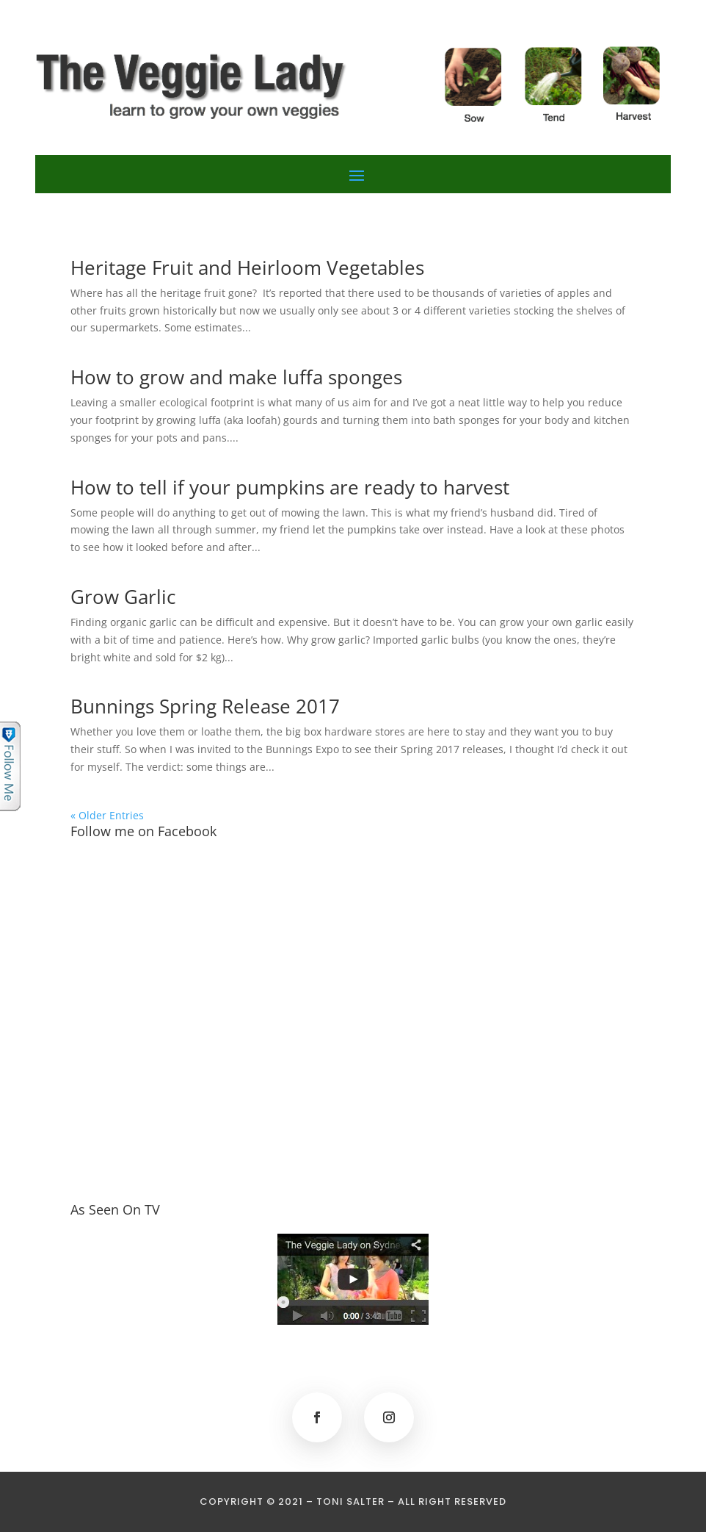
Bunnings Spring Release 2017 (205, 706)
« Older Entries (107, 815)
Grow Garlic (122, 596)
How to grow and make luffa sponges (236, 377)
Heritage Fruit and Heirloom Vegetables (247, 267)
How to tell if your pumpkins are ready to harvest (289, 487)
